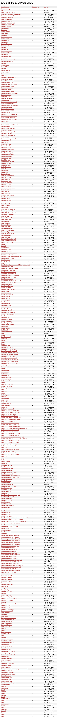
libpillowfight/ (4, 388)
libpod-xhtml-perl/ (6, 530)
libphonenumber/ (5, 370)
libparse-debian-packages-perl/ (9, 105)
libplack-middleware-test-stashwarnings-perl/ (13, 445)
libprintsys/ (4, 637)
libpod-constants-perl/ (7, 468)
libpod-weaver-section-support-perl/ (10, 523)
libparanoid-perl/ (5, 96)
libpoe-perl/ (4, 582)
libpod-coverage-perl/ (7, 470)
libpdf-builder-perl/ (6, 179)
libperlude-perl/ (5, 317)
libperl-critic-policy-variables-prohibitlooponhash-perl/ (15, 265)
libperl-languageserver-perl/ (8, 272)
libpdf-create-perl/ (6, 181)
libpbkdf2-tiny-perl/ (6, 167)
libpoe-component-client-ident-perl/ (10, 539)
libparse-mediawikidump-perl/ (9, 123)
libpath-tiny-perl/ (5, 165)
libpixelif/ (3, 396)
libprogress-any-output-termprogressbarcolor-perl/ (14, 669)
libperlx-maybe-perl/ (6, 323)
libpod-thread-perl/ (6, 512)
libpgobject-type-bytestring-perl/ (9, 352)
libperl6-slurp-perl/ (6, 298)
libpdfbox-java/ (5, 196)
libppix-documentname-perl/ (8, 618)
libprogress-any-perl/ (6, 670)
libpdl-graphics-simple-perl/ (8, 212)
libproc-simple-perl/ (6, 660)
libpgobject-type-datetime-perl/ (9, 354)
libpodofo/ (4, 533)
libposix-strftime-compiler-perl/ (9, 598)
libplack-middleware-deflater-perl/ (10, 423)
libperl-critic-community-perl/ (9, 258)
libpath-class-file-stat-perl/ (8, 149)
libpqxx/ (3, 630)
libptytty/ (3, 700)
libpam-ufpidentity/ (6, 56)
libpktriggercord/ (5, 405)
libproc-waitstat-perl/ (6, 667)
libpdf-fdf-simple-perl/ (7, 182)
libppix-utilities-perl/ (6, 625)
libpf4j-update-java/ (6, 331)
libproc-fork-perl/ (5, 647)
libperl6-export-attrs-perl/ (8, 289)
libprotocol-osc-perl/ (6, 681)
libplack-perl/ (4, 447)
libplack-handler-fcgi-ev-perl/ (9, 414)
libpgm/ (3, 344)
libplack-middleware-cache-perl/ (9, 416)
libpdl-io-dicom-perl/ (6, 218)
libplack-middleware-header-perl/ (10, 430)
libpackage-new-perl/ (7, 17)
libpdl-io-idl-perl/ (5, 226)
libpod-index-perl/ (6, 481)
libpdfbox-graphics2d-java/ (8, 195)
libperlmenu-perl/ (5, 315)
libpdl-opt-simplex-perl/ (7, 233)
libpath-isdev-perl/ (6, 158)
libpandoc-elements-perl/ (8, 59)
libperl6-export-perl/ (6, 291)
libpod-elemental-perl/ (7, 474)
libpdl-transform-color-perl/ (8, 239)
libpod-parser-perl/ (6, 489)
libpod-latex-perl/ (5, 482)
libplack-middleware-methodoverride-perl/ (12, 437)
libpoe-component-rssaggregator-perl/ (11, 560)
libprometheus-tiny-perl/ (7, 672)
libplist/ (3, 458)
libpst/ (3, 697)
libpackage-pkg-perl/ (6, 19)
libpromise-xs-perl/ (6, 676)
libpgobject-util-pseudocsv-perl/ (9, 363)
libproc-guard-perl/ (6, 649)
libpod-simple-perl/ (6, 503)
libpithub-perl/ (5, 395)
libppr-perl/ (4, 628)
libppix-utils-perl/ (5, 626)
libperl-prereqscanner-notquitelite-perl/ (11, 280)
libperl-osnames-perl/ (7, 279)
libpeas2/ (3, 246)
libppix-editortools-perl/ (7, 619)
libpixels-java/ (5, 398)
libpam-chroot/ (5, 40)
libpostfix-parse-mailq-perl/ (8, 604)
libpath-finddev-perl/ (6, 156)
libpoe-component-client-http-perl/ (10, 537)
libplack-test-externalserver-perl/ (10, 454)
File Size (34, 7)
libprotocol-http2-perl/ (7, 677)
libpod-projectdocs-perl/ (7, 496)
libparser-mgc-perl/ (6, 142)
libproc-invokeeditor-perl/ (8, 651)
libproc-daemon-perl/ (7, 644)
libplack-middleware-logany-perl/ (10, 431)
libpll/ (2, 460)
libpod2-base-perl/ (6, 531)
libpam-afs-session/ (6, 37)
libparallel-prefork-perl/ (7, 81)
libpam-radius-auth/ (6, 51)
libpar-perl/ (4, 75)
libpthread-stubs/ (5, 698)
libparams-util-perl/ (6, 89)
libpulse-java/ (4, 704)
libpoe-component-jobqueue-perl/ (10, 551)
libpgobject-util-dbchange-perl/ (9, 359)
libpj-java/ (4, 402)
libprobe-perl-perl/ (6, 640)
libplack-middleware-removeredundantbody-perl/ (14, 438)
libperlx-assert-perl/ (6, 319)
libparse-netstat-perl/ (6, 130)
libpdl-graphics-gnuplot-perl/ (8, 210)
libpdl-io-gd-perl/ (5, 221)
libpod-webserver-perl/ (7, 525)
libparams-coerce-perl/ (7, 88)
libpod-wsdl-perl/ (5, 528)
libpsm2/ (3, 691)
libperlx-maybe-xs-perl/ (7, 324)
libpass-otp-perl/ (5, 145)
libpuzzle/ (3, 705)
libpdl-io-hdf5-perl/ (6, 225)
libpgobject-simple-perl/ (7, 347)
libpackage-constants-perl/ (8, 12)
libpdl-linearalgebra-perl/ (7, 230)
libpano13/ (4, 66)
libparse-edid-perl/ (6, 112)
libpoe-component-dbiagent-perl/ (10, 546)
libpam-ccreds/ (5, 38)
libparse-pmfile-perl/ (6, 133)
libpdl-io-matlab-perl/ (6, 228)
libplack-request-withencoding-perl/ (10, 449)
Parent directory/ (5, 9)
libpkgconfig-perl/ (6, 403)
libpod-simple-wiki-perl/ (7, 505)
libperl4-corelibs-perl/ (7, 286)
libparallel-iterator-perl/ (7, 79)
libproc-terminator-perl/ (7, 663)
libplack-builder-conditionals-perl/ (10, 410)
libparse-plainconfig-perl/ (8, 131)
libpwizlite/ (4, 709)
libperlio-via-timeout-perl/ (8, 314)
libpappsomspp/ (5, 70)
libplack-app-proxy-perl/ (7, 409)
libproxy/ (3, 686)
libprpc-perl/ (4, 688)
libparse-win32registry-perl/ (8, 139)
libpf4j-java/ (4, 330)
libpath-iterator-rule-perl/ (7, 161)
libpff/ (2, 333)
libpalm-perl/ (4, 33)
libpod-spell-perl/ (5, 507)
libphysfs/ (3, 382)
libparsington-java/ (6, 144)
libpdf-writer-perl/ (5, 193)
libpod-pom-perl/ (5, 493)
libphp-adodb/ (5, 372)
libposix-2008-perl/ (6, 595)
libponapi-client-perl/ (6, 591)
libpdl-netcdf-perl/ (6, 232)
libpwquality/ (4, 712)
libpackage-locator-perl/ (7, 16)
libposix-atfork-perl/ (6, 596)
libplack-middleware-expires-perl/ (10, 424)
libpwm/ (3, 711)
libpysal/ (3, 714)
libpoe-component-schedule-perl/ (10, 561)
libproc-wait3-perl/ (6, 665)
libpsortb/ (3, 695)
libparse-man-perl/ (6, 121)
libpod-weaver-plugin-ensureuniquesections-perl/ (14, 517)
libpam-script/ (5, 52)
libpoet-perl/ (4, 586)
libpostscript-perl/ (6, 607)
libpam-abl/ (4, 35)
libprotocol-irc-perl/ (6, 679)
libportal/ (3, 593)
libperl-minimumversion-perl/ (9, 277)
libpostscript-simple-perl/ (7, 609)
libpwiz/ (3, 707)
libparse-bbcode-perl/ (7, 98)
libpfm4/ (3, 335)
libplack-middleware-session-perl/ (10, 442)
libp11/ (3, 10)
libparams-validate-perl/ (7, 91)
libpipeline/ (4, 391)
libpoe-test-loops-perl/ (7, 584)
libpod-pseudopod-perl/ (7, 498)
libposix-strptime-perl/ (7, 600)
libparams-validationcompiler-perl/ (10, 93)
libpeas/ (3, 244)
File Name (4, 7)
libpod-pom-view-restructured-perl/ (10, 495)
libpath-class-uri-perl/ (7, 153)
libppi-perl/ (4, 614)
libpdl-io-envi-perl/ (6, 219)
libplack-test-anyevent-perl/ (8, 452)
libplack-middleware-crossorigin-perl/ (11, 417)
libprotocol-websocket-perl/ (8, 683)
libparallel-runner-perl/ (7, 82)
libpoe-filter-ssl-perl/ (6, 575)
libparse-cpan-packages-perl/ (9, 102)
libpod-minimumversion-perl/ (9, 486)
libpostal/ (3, 602)
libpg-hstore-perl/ (5, 337)
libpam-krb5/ (4, 42)
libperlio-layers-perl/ (6, 307)
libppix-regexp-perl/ (6, 623)
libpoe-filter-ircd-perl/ (6, 574)
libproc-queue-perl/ (6, 656)
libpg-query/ (4, 338)
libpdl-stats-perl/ (5, 237)
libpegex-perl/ (5, 247)
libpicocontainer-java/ (7, 384)
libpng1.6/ (4, 463)
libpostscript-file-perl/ (7, 605)
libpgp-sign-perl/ (5, 365)
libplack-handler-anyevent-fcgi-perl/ (10, 412)
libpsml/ (3, 693)
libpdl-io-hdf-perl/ (5, 223)
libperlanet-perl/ (5, 300)
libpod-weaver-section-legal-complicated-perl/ (13, 521)
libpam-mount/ (5, 45)
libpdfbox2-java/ (5, 198)
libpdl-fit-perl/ (4, 207)
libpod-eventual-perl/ (6, 479)
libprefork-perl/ (5, 633)
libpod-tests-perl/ (5, 510)
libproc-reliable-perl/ (6, 658)
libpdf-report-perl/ (6, 186)
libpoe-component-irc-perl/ (8, 547)
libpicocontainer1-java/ (7, 386)
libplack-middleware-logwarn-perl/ (10, 435)
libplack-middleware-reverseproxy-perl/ (11, 440)
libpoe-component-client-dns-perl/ (10, 535)
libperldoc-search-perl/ (7, 301)
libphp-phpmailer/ (6, 377)
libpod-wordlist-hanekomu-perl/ (9, 526)
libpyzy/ (3, 716)
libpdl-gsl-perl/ (5, 216)
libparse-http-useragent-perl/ (9, 119)
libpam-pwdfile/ (5, 49)
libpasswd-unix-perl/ (6, 147)
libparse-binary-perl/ (6, 100)
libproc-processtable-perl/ (8, 654)
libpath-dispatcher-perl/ (7, 154)
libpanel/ (3, 63)
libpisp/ (3, 393)
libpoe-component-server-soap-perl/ (11, 567)
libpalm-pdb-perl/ (5, 31)
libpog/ (3, 588)
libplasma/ (4, 456)
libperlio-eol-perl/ (5, 303)
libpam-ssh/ (4, 54)
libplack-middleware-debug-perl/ (10, 421)
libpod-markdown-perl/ (7, 484)
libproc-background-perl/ (7, 642)
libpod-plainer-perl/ (6, 491)
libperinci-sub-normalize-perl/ (9, 253)
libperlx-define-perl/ (6, 321)
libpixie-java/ (4, 400)
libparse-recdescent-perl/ (8, 135)
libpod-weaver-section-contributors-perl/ (12, 519)
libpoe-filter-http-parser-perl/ (8, 572)
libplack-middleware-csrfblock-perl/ (10, 419)
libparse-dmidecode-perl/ (8, 110)
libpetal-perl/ (4, 326)
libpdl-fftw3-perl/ (5, 203)
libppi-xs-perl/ (5, 616)
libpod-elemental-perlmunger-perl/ (10, 475)
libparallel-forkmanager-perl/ (8, 77)
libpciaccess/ (4, 170)
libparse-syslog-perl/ (6, 137)
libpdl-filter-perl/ (5, 205)
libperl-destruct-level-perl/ (8, 270)
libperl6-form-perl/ (6, 293)
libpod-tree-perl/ (5, 514)
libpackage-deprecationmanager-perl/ (11, 14)
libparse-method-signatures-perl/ (10, 124)
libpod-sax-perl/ (5, 502)
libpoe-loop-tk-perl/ (6, 581)
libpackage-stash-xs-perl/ (8, 23)
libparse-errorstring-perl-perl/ (9, 114)
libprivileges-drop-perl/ (7, 639)
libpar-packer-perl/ (6, 74)
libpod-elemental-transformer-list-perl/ (11, 477)
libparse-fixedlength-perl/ (8, 117)
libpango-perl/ (5, 65)
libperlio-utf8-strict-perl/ (7, 308)
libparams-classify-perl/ (7, 86)
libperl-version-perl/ (6, 284)
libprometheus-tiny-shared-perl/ (9, 674)
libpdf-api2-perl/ (5, 174)
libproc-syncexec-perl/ (7, 661)
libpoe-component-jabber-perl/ (9, 549)
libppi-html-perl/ (5, 612)
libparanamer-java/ (6, 95)
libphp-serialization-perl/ (7, 379)
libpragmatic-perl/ (6, 632)
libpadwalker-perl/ (6, 26)
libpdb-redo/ (4, 172)
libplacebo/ (4, 407)
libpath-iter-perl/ (5, 160)
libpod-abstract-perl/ (6, 467)
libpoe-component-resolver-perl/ (10, 558)
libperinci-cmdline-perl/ (7, 249)
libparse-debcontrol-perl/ (7, 103)
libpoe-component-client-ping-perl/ (10, 544)
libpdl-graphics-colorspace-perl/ (9, 209)
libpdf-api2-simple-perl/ (7, 175)
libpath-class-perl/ (6, 151)
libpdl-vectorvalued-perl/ (7, 242)
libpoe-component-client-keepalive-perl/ (12, 540)
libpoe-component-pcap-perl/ (9, 553)
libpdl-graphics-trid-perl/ (7, 214)
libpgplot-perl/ (5, 366)
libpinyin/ (3, 389)
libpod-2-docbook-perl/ (7, 465)
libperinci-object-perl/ (7, 251)
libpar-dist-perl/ (5, 72)
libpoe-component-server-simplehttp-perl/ (12, 565)
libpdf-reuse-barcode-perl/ (8, 188)
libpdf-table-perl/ (5, 191)
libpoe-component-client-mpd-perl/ (10, 542)
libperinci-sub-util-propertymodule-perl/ (11, 256)
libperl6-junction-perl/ (7, 294)
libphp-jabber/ (5, 373)
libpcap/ (3, 168)
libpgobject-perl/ (5, 345)
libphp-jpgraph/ (5, 375)
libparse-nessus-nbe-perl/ (8, 128)
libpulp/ (3, 702)
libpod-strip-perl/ (5, 509)
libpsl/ (3, 690)
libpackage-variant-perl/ (7, 24)
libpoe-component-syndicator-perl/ (10, 570)
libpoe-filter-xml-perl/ (6, 579)
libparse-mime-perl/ (6, 126)
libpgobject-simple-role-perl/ (8, 349)
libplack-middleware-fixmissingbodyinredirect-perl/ (14, 428)
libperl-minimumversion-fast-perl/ (10, 275)
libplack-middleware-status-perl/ (9, 444)
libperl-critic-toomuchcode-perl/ (9, 268)
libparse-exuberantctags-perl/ (9, 116)
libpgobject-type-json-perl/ (8, 356)
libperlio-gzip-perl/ (6, 305)
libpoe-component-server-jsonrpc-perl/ (11, 563)
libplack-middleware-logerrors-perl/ (10, 433)
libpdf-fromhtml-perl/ (6, 184)
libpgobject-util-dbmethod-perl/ (9, 361)
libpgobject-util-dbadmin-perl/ (9, 358)
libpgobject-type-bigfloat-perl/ (9, 351)
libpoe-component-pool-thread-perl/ (10, 554)
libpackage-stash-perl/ (7, 21)
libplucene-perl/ (5, 461)
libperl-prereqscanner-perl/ (8, 282)
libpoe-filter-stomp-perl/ (7, 577)
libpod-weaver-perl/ (6, 516)
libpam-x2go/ (4, 58)
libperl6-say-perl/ (5, 296)
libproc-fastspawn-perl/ (7, 646)
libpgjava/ (4, 342)
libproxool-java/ (5, 684)
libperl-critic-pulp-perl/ (7, 266)
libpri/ (2, 635)
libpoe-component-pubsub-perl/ (9, 556)
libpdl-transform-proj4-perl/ (8, 240)
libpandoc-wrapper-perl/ (7, 61)
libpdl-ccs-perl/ (5, 202)
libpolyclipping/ (5, 590)
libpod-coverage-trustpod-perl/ (9, 472)
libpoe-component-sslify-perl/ (9, 568)
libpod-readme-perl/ (6, 500)
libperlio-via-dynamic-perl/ (8, 310)
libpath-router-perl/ (6, 163)
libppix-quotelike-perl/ (7, 621)
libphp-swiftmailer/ (6, 380)
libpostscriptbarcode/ (7, 611)
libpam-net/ (4, 47)
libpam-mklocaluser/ (6, 44)
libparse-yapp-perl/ (6, 140)
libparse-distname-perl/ (7, 109)
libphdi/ (3, 368)
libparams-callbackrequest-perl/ (9, 84)
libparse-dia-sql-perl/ (6, 107)
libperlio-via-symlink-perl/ (8, 312)
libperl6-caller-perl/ (6, 287)
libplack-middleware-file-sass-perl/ (10, 426)
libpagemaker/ (5, 28)
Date (45, 7)
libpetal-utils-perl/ (6, 328)
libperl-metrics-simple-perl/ (8, 273)
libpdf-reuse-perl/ (5, 189)
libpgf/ (3, 340)
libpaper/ (3, 68)
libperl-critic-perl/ (5, 260)
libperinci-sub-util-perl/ (7, 254)
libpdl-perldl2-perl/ (6, 235)
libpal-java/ (4, 30)
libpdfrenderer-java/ (6, 200)
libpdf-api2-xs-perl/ (6, 177)
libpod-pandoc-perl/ (6, 488)
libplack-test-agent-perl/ (7, 451)
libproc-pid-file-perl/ (6, 653)
